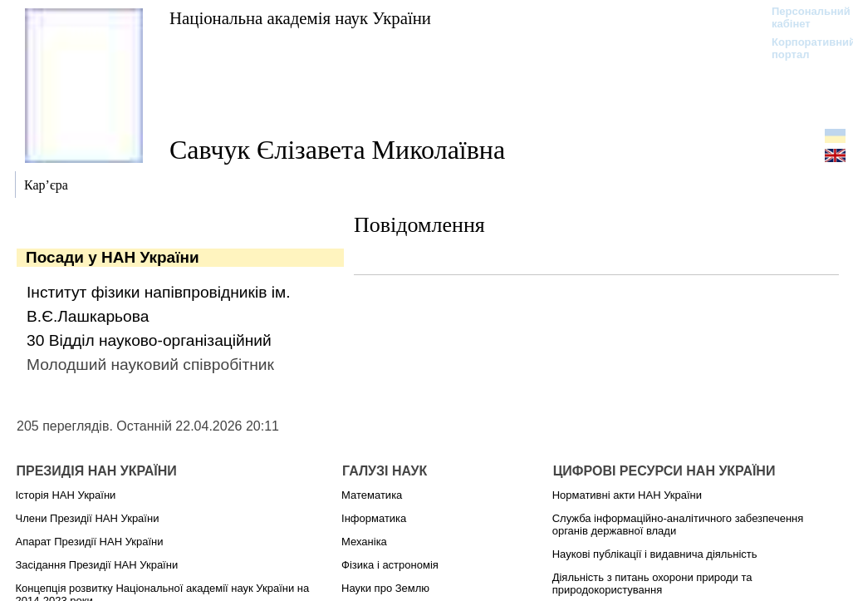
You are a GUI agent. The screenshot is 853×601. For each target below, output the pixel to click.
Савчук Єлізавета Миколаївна (337, 150)
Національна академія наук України (300, 17)
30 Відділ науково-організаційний (149, 340)
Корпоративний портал (803, 48)
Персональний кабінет (803, 17)
